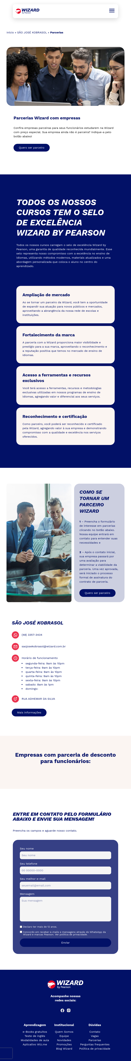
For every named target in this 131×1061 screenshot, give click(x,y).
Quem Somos (64, 1031)
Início (10, 32)
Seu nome (27, 848)
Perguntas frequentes (95, 1044)
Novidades (64, 1040)
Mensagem (27, 894)
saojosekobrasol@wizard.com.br (44, 646)
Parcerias (95, 1040)
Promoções (64, 1044)
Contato (94, 1031)
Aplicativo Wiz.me (35, 1044)
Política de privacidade (94, 1048)
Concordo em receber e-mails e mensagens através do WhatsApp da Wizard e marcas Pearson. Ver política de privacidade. (64, 933)
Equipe (64, 1036)
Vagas (95, 1036)
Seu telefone (28, 863)
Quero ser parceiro (31, 147)
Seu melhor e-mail (32, 878)
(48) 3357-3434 (32, 634)
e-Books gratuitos (35, 1031)
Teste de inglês (35, 1036)
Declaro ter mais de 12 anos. (40, 926)
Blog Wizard (64, 1048)
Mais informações (29, 712)
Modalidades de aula (35, 1040)
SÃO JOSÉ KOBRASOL (32, 32)
